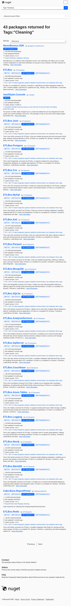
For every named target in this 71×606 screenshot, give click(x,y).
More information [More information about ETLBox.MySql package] (24, 214)
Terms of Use (25, 599)
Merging (20, 504)
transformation (41, 83)
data (15, 83)
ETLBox (7, 70)
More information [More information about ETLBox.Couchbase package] (32, 387)
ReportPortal (9, 504)
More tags (59, 83)
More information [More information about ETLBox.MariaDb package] (21, 486)
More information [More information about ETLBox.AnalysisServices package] (30, 338)
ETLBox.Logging (12, 417)
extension (35, 107)
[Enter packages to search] (33, 8)
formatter (47, 107)
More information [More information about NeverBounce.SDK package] (16, 65)
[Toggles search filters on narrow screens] (65, 16)
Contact (5, 560)
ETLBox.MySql (11, 195)
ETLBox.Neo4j (11, 442)
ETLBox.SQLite (12, 293)
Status (5, 567)
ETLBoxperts (20, 70)
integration (21, 83)
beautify (14, 107)
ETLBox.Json (10, 121)
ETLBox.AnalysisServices (17, 318)
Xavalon (31, 95)
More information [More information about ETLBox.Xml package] (29, 239)
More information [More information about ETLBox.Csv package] (16, 190)
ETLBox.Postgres (13, 145)
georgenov (31, 46)
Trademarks (49, 599)
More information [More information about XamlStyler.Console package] (20, 116)
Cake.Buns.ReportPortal (17, 491)
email (7, 58)
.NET (10, 83)
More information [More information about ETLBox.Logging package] (24, 436)
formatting (53, 107)
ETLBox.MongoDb (13, 269)
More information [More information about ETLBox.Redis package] (17, 531)
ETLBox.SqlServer (13, 343)
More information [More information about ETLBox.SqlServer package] (24, 362)
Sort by (6, 41)
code (30, 107)
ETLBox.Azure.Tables (15, 392)
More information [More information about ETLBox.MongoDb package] (32, 288)
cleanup (25, 107)
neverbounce (39, 46)
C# (13, 83)
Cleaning (26, 504)
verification (12, 58)
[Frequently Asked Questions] (4, 575)
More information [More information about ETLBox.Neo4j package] (20, 461)
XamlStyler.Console (14, 94)
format (41, 107)
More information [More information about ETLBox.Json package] (20, 140)
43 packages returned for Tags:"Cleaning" (26, 29)
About (17, 599)
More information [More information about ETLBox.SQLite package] (24, 313)
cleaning (26, 58)
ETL (6, 83)
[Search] (66, 8)
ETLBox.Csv (10, 170)
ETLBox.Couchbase (14, 367)
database (52, 83)
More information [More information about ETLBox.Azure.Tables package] (23, 412)
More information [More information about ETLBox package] (21, 89)
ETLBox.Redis (11, 512)
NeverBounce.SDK (13, 45)
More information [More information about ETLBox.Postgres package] (32, 165)
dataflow (33, 83)
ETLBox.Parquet (12, 244)
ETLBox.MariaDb (12, 466)
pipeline (27, 83)
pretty (5, 109)
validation (20, 58)
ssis (47, 83)
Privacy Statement (37, 599)
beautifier (8, 107)
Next (40, 544)
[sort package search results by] (38, 41)
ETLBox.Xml (10, 219)
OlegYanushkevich (40, 491)
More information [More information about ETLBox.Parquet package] (20, 264)
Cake (15, 504)
